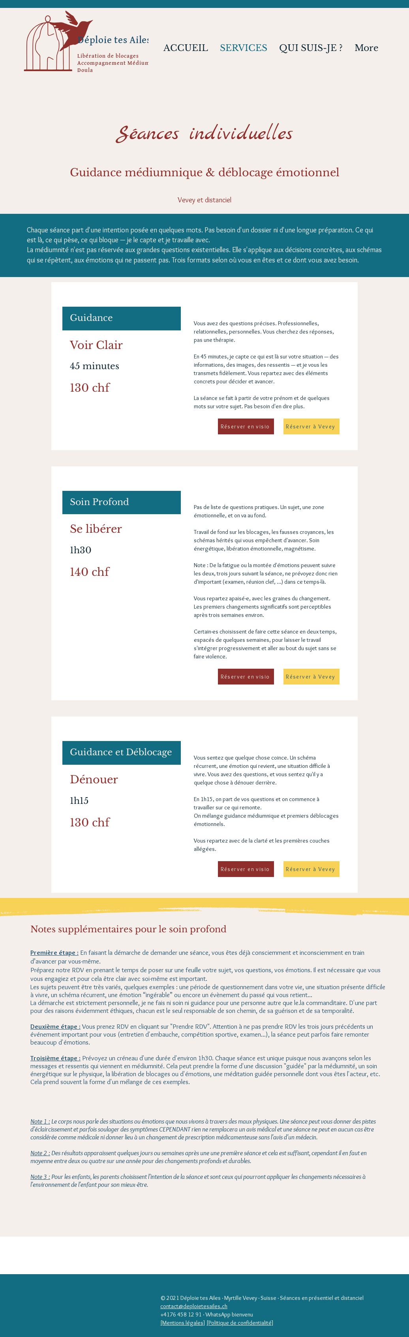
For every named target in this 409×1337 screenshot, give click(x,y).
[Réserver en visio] (246, 426)
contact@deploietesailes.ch (193, 1306)
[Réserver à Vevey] (311, 426)
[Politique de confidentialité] (240, 1322)
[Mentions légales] (182, 1322)
